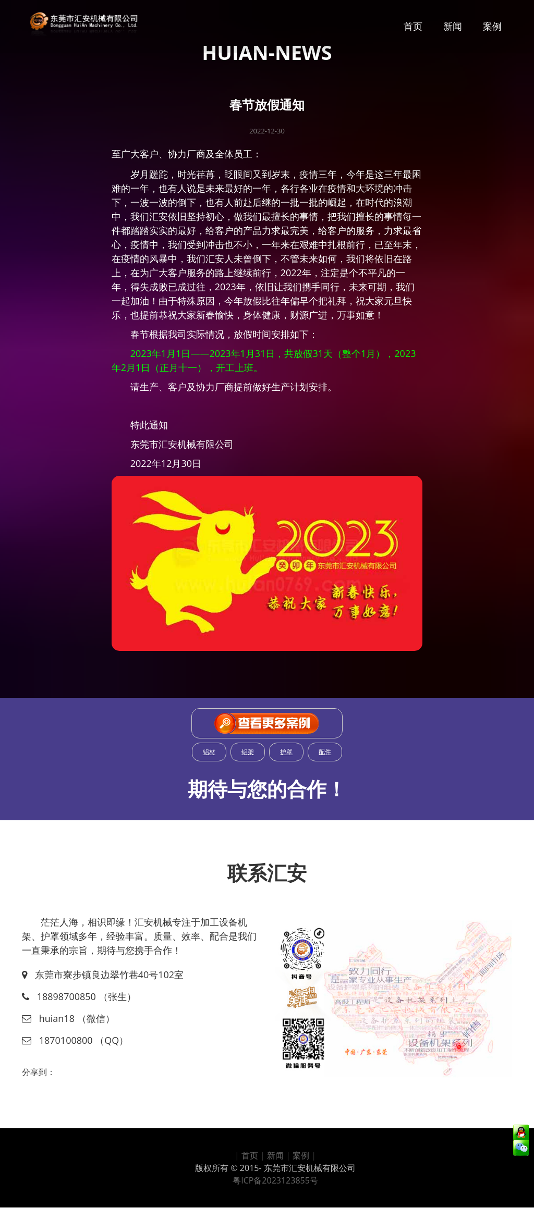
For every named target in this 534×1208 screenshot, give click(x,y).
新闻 (452, 26)
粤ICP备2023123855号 (275, 1180)
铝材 (209, 751)
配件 (325, 751)
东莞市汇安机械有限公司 (310, 1168)
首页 (413, 26)
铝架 (247, 751)
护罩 (286, 751)
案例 (492, 26)
